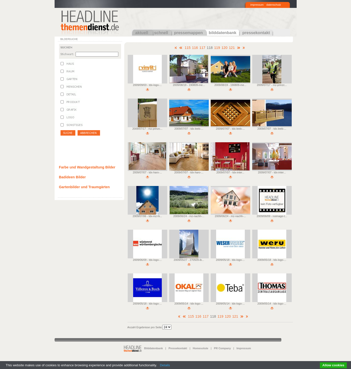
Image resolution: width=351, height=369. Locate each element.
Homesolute (200, 348)
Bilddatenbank (153, 348)
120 (224, 48)
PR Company (222, 348)
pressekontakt (256, 32)
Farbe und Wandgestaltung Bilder (87, 167)
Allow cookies (333, 365)
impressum (257, 4)
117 (202, 48)
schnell (161, 32)
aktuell (141, 32)
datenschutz (273, 4)
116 (195, 48)
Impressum (243, 348)
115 (187, 48)
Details (165, 365)
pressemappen (188, 32)
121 (232, 48)
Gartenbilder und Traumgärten (84, 187)
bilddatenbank (222, 32)
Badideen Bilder (72, 177)
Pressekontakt (177, 348)
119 (217, 48)
